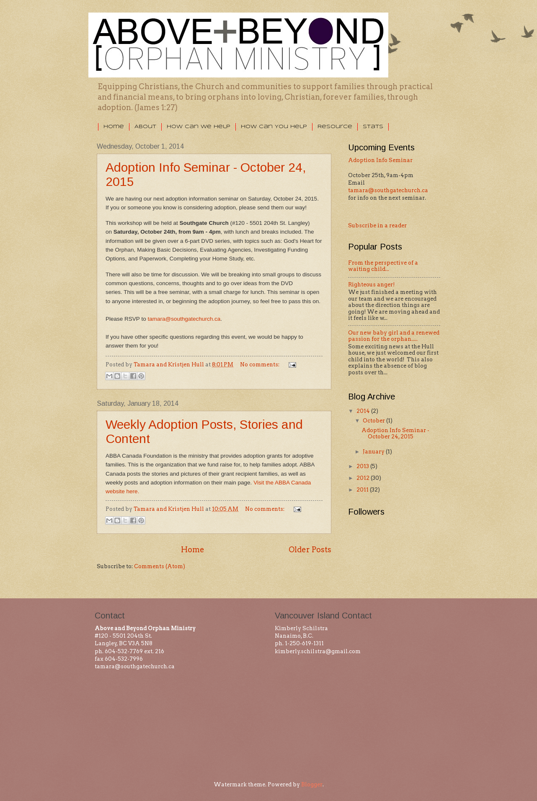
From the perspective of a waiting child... (383, 266)
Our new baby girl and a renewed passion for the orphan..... (393, 336)
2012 (363, 478)
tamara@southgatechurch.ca (388, 190)
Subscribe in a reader (377, 225)
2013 (363, 466)
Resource (335, 126)
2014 (363, 411)
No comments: (260, 364)
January (374, 451)
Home (113, 126)
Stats (373, 126)
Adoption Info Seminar (380, 160)
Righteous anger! (371, 284)
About (145, 126)
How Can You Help (274, 126)
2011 (363, 490)
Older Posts (310, 549)
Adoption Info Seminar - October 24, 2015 (395, 433)
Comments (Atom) (159, 566)
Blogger (312, 784)
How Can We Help (198, 126)
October (374, 420)
